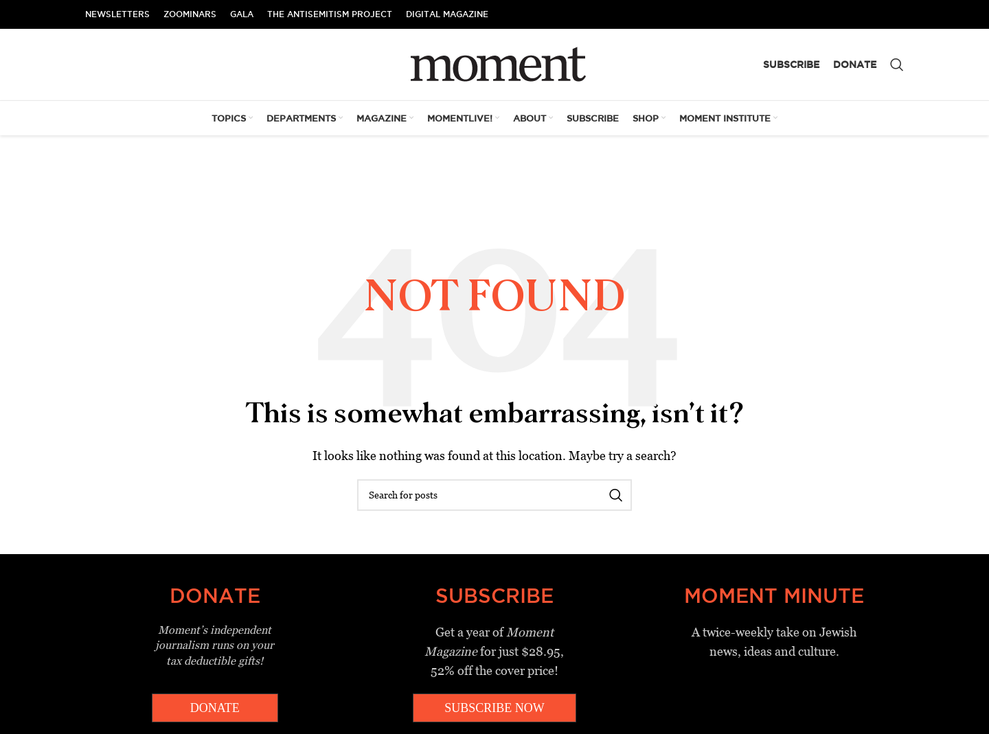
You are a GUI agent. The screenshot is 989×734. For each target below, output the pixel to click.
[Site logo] (495, 63)
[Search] (897, 64)
